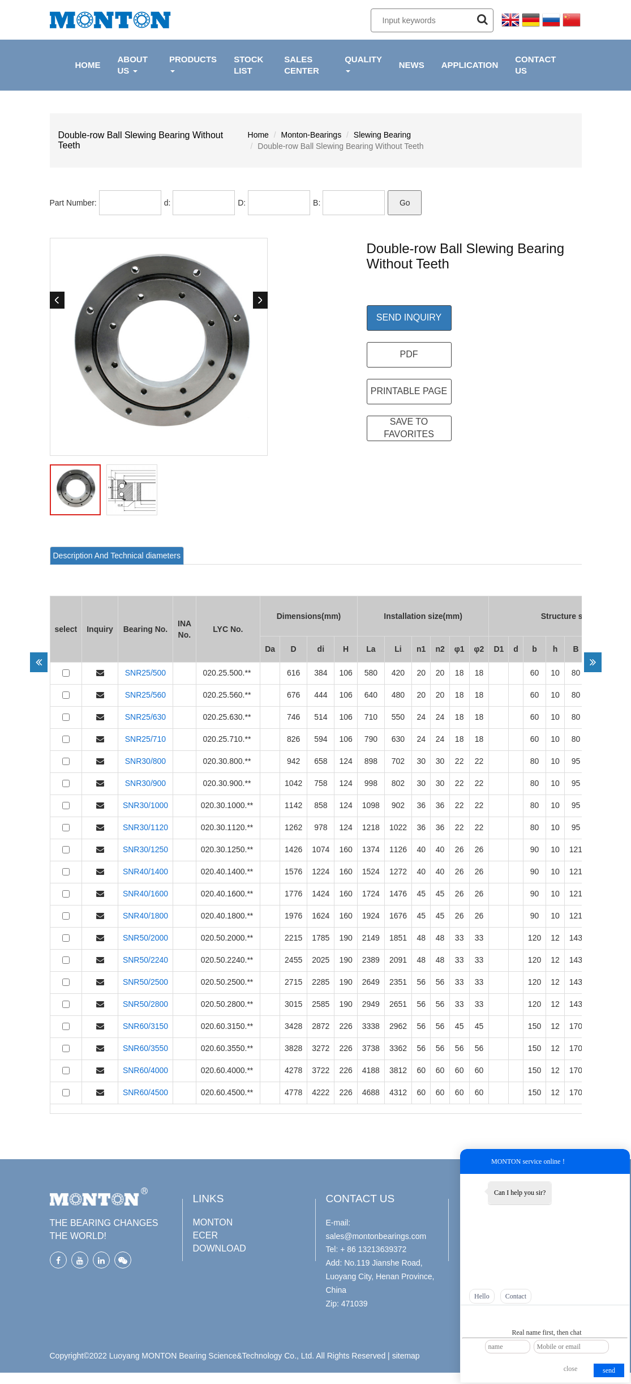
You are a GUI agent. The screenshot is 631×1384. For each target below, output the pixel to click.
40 (421, 849)
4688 (371, 1092)
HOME (88, 65)
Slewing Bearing (382, 134)
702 (398, 761)
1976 (293, 915)
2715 (293, 981)
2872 (320, 1026)
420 (398, 672)
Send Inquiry (408, 317)
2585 (320, 1004)
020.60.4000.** (228, 1070)
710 (370, 716)
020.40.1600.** (228, 893)
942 (293, 761)
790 (370, 739)
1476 (398, 893)
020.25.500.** (228, 672)
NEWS (411, 65)
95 (576, 761)
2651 (398, 1004)
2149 (371, 937)
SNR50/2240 (145, 959)
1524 (371, 871)
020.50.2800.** (228, 1004)
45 (421, 893)
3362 (398, 1048)
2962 (398, 1026)
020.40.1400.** (228, 871)
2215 (293, 937)
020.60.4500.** (228, 1092)
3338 (371, 1026)
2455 (293, 959)
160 (345, 849)
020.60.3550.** (228, 1048)
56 (421, 981)
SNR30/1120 (145, 827)
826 (293, 739)
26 (459, 849)
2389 (371, 959)
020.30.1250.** (228, 849)
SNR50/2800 (145, 1004)
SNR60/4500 (145, 1092)
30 (421, 761)
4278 (293, 1070)
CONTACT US (535, 64)
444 (320, 694)
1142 (293, 805)
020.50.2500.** (228, 981)
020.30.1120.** (228, 827)
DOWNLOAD (219, 1248)
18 (459, 672)
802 (398, 783)
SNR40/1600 (145, 893)
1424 (320, 893)
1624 (320, 915)
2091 (398, 959)
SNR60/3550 (145, 1048)
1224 (320, 871)
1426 (293, 849)
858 (320, 805)
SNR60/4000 (145, 1070)
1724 (371, 893)
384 (320, 672)
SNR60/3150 (145, 1026)
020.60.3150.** (228, 1026)
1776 (293, 893)
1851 (398, 937)
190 (345, 937)
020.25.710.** (228, 739)
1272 (398, 871)
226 (345, 1026)
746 (293, 716)
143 (575, 937)
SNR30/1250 (145, 849)
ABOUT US (133, 64)
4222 (320, 1092)
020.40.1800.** (228, 915)
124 (345, 761)
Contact (515, 1296)
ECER (205, 1235)
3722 (320, 1070)
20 (421, 672)
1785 (320, 937)
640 (370, 694)
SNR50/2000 (145, 937)
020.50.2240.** (228, 959)
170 (575, 1026)
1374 (371, 849)
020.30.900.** (228, 783)
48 (421, 937)
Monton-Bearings (311, 134)
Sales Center (301, 64)
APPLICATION (470, 65)
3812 (398, 1070)
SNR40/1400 (145, 871)
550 (398, 716)
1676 (398, 915)
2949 (371, 1004)
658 (320, 761)
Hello (482, 1296)
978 (320, 827)
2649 (371, 981)
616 (293, 672)
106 (345, 672)
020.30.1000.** (228, 805)
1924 (371, 915)
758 (320, 783)
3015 (293, 1004)
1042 (293, 783)
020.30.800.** (228, 761)
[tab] (117, 555)
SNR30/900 (145, 783)
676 (293, 694)
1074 (320, 849)
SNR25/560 (145, 694)
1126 (398, 849)
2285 (320, 981)
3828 (293, 1048)
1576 (293, 871)
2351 (398, 981)
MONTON (213, 1222)
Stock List (248, 64)
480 (398, 694)
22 (459, 761)
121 (575, 849)
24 (421, 716)
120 (534, 937)
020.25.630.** (228, 716)
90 (534, 849)
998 (370, 783)
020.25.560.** (228, 694)
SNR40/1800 (145, 915)
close (571, 1369)
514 (320, 716)
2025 (320, 959)
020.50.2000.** (228, 937)
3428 (293, 1026)
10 (555, 672)
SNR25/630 (145, 716)
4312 (398, 1092)
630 (398, 739)
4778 (293, 1092)
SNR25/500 (145, 672)
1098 (371, 805)
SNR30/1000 (145, 805)
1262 (293, 827)
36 (421, 805)
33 (459, 937)
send (609, 1370)
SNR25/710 (145, 739)
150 (534, 1026)
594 (320, 739)
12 (555, 937)
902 (398, 805)
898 (370, 761)
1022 (398, 827)
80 (576, 672)
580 (370, 672)
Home (258, 134)
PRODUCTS (193, 63)
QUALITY (363, 63)
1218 (371, 827)
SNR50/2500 (145, 981)
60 (534, 672)
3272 (320, 1048)
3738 (371, 1048)
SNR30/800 (145, 761)
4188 (371, 1070)
